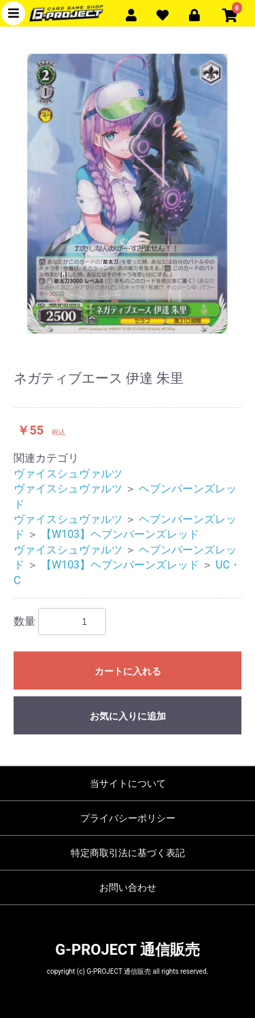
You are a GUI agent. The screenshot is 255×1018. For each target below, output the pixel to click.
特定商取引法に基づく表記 (128, 852)
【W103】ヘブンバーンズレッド (120, 534)
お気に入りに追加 (128, 716)
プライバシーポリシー (127, 818)
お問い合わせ (127, 887)
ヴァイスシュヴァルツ (68, 473)
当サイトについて (128, 783)
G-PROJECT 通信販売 (127, 949)
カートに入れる (128, 671)
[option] (127, 194)
